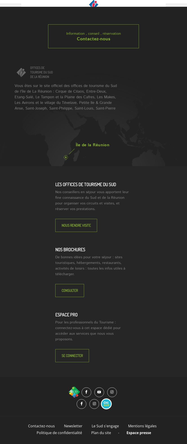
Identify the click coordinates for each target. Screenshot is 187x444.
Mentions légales (142, 425)
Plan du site (101, 432)
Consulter (70, 290)
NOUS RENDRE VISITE (76, 225)
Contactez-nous (93, 39)
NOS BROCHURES (70, 249)
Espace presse (139, 432)
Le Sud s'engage (105, 425)
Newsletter (73, 425)
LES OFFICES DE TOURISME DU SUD (85, 184)
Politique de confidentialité (59, 432)
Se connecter (72, 355)
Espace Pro (66, 315)
